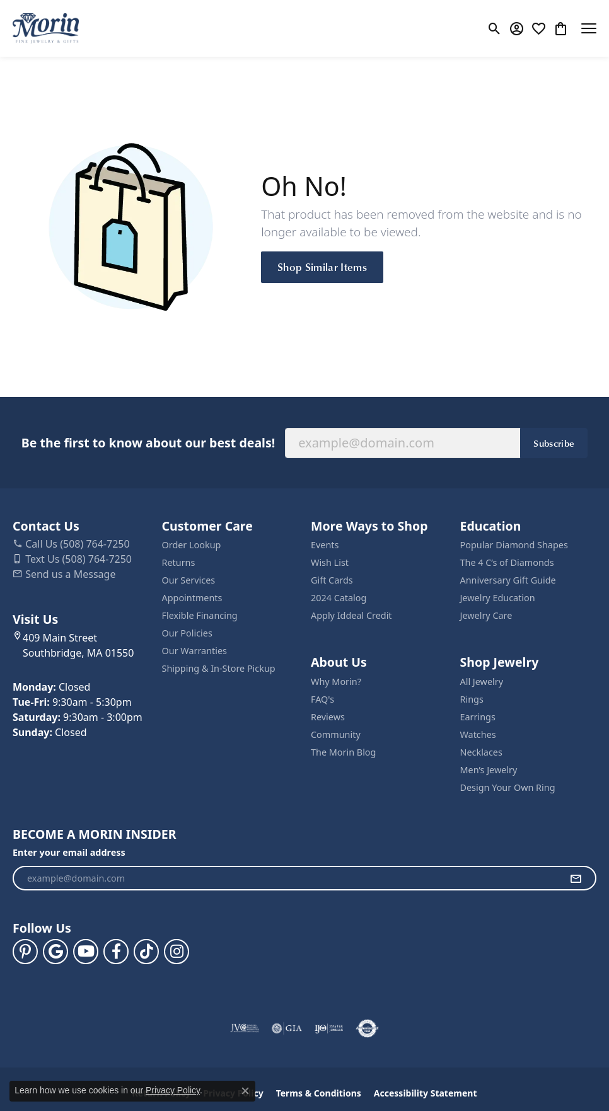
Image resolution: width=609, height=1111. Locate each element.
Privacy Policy (173, 1090)
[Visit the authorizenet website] (367, 1028)
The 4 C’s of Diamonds (507, 562)
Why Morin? (336, 682)
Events (325, 545)
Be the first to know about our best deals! (148, 442)
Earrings (478, 717)
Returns (178, 562)
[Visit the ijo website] (329, 1028)
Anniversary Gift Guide (508, 580)
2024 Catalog (338, 598)
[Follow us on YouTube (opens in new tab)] (85, 951)
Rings (472, 699)
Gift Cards (332, 580)
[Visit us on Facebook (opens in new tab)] (116, 951)
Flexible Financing (200, 615)
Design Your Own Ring (507, 787)
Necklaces (481, 752)
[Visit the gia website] (287, 1028)
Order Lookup (191, 545)
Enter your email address (69, 852)
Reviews (328, 717)
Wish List (330, 562)
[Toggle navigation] (589, 28)
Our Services (189, 580)
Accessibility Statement (425, 1093)
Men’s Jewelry (489, 770)
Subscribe (553, 443)
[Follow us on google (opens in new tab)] (55, 951)
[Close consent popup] (245, 1091)
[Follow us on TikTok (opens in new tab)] (146, 951)
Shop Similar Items (322, 266)
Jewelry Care (486, 615)
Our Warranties (194, 651)
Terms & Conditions (318, 1093)
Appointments (192, 598)
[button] (494, 28)
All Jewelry (482, 682)
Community (336, 734)
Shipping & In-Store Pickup (219, 668)
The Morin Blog (343, 752)
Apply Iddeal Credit (351, 615)
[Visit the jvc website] (245, 1028)
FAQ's (322, 699)
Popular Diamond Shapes (514, 545)
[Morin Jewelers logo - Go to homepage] (45, 28)
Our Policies (187, 633)
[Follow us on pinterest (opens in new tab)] (25, 951)
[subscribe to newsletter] (575, 878)
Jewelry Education (497, 598)
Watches (478, 734)
